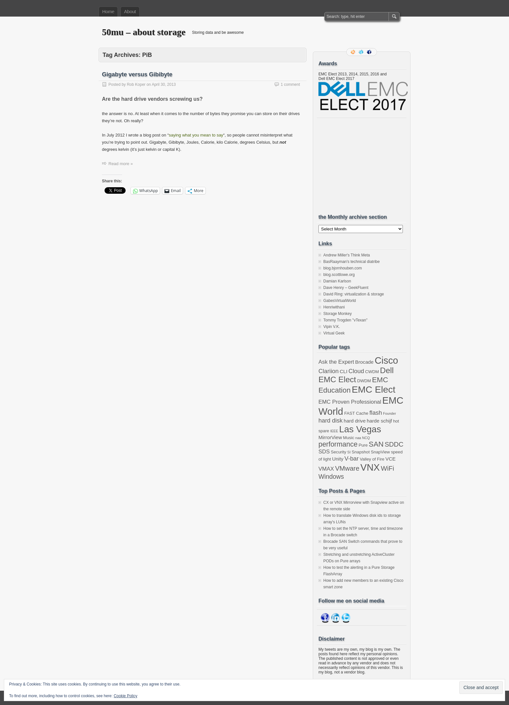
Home (108, 11)
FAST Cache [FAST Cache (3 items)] (356, 413)
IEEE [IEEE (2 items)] (334, 431)
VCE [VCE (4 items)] (390, 459)
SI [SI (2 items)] (349, 452)
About (130, 11)
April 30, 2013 (164, 84)
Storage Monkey (337, 313)
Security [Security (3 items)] (338, 452)
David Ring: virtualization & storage (353, 294)
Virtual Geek (334, 333)
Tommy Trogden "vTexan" (345, 320)
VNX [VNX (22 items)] (369, 467)
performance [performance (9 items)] (337, 444)
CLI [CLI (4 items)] (343, 371)
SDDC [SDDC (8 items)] (394, 444)
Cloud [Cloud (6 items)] (356, 371)
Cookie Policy (125, 696)
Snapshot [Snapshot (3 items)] (361, 452)
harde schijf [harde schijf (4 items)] (379, 421)
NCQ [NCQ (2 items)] (366, 438)
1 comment (290, 84)
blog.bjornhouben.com (342, 268)
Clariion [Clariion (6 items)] (328, 371)
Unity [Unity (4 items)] (337, 459)
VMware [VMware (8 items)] (347, 468)
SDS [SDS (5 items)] (324, 452)
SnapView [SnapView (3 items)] (380, 452)
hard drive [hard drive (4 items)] (355, 421)
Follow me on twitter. (361, 52)
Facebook (369, 52)
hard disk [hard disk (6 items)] (330, 420)
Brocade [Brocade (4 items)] (364, 362)
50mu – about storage (143, 32)
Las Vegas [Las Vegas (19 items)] (360, 429)
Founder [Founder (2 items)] (389, 413)
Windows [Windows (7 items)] (331, 476)
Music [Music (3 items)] (348, 437)
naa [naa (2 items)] (358, 438)
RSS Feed (353, 52)
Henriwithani (334, 307)
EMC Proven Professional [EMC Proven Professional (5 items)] (349, 402)
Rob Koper (136, 84)
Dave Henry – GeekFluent (345, 287)
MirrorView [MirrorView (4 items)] (330, 437)
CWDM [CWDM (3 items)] (372, 371)
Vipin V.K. (331, 326)
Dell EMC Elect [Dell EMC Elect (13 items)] (356, 375)
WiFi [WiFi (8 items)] (387, 468)
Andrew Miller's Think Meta (346, 255)
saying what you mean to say (196, 135)
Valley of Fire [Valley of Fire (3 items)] (372, 459)
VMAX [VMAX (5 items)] (326, 469)
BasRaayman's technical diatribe (351, 261)
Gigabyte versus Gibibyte (137, 74)
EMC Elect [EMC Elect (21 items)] (373, 389)
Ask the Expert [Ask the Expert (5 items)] (336, 362)
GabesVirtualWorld (339, 300)
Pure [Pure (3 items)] (363, 445)
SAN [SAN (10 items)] (376, 444)
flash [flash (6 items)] (375, 412)
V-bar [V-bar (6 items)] (351, 458)
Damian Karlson (337, 281)
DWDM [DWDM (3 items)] (364, 380)
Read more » (120, 163)
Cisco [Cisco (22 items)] (386, 360)
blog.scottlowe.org (339, 274)
